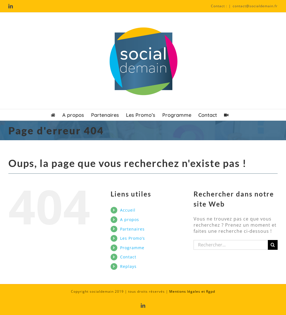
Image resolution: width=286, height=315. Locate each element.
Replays (128, 266)
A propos (129, 219)
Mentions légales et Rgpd (192, 291)
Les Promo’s (132, 238)
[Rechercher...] (231, 245)
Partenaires (132, 229)
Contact (128, 257)
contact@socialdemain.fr (255, 6)
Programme (132, 247)
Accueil (127, 210)
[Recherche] (273, 245)
